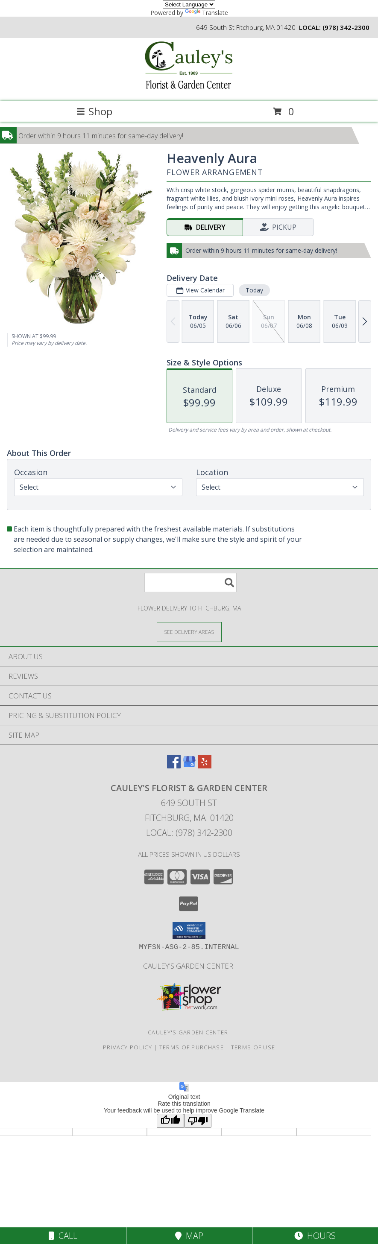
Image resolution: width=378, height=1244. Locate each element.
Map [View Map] (189, 1235)
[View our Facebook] (174, 766)
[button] (189, 930)
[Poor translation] (197, 1121)
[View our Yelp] (204, 766)
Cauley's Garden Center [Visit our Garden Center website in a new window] (189, 966)
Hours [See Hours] (315, 1235)
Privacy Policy (127, 1047)
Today (254, 290)
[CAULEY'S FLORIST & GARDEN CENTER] (189, 89)
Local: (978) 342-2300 (189, 832)
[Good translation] (170, 1121)
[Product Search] (190, 582)
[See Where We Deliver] (189, 632)
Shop (94, 111)
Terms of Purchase (191, 1047)
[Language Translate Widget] (189, 4)
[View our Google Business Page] (189, 766)
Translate (206, 13)
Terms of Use (253, 1047)
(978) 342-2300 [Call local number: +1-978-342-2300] (345, 27)
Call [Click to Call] (63, 1235)
